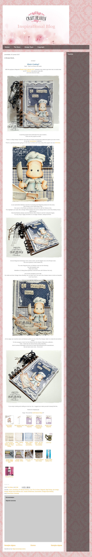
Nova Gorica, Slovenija (13, 493)
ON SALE (57, 142)
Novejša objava (9, 545)
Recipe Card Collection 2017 (27, 69)
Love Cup (48, 442)
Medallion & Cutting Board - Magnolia (39, 427)
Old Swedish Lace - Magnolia (19, 426)
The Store (17, 47)
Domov (7, 47)
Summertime (33, 141)
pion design (56, 489)
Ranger (6, 491)
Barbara (29, 71)
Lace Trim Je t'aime (35, 489)
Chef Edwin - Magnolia (9, 426)
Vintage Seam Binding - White (19, 460)
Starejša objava (56, 545)
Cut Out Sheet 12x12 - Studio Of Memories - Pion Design (9, 444)
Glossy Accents (9, 476)
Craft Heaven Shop (37, 412)
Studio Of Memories (29, 491)
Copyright (41, 47)
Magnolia (42, 489)
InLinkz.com (6, 484)
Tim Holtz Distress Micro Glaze (38, 460)
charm (10, 489)
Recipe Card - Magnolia (48, 426)
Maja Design (49, 489)
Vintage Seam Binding (47, 491)
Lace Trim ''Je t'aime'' (28, 460)
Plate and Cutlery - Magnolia (29, 426)
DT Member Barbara (24, 489)
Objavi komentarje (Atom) (18, 549)
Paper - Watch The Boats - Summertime (29, 444)
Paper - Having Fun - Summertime (19, 444)
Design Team (29, 47)
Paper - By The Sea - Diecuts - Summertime (39, 444)
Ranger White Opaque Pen (48, 460)
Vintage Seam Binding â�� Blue (9, 461)
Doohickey (15, 489)
